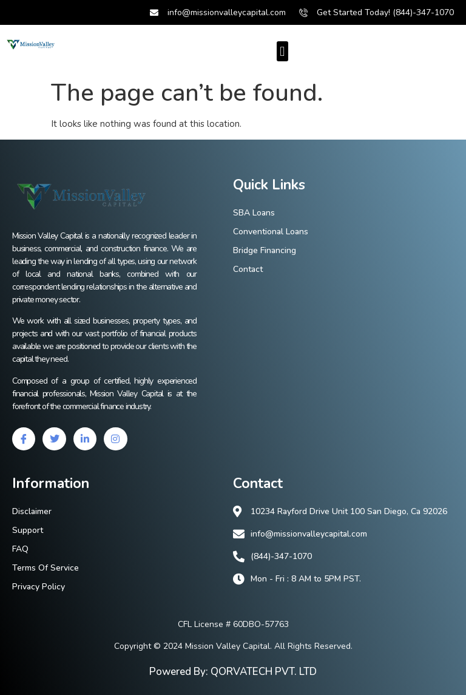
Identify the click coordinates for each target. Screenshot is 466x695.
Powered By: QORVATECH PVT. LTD (233, 672)
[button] (282, 51)
